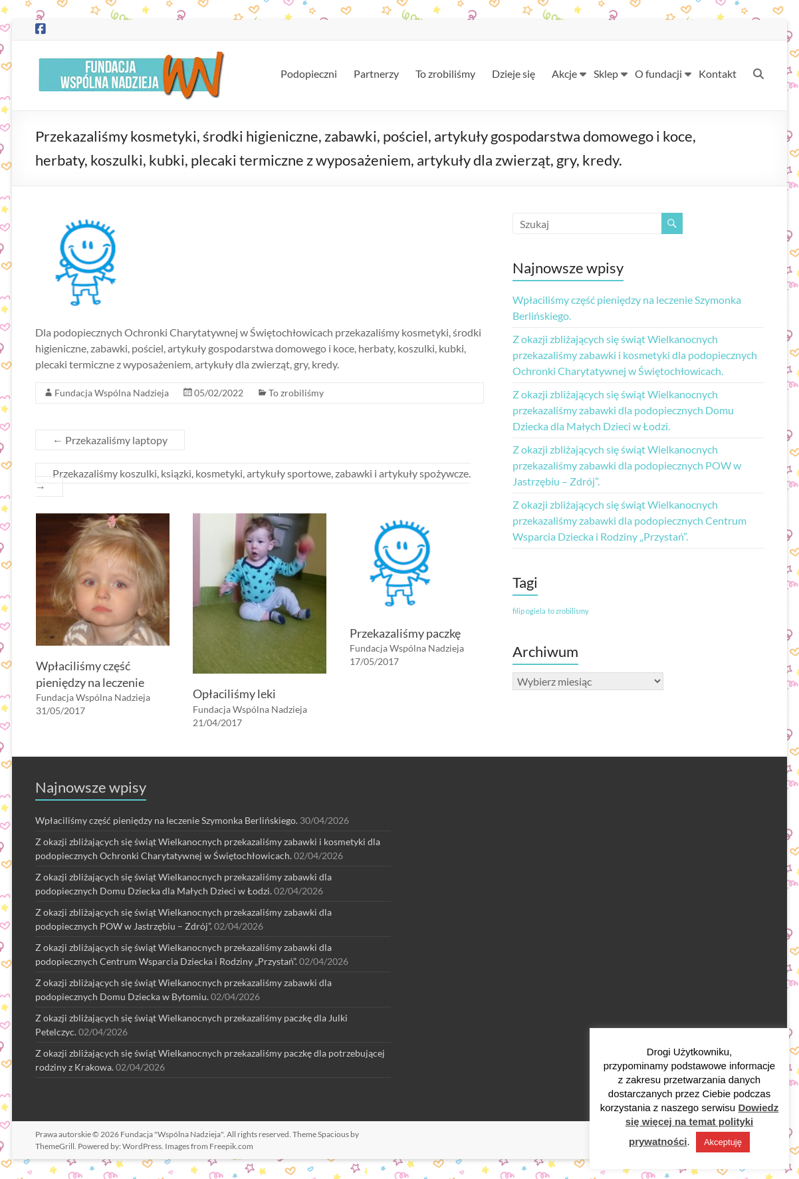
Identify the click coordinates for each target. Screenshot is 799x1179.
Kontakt (718, 73)
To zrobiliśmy (445, 73)
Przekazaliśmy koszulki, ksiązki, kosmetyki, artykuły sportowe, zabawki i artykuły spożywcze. (253, 480)
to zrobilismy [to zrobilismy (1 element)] (568, 610)
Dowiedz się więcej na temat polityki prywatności (702, 1124)
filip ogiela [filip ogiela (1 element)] (529, 610)
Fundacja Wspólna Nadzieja (112, 392)
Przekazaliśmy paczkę (405, 633)
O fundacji (658, 73)
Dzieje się (513, 73)
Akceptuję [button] (723, 1142)
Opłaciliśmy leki (234, 693)
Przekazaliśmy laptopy (110, 440)
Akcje (564, 73)
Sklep (606, 73)
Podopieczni (309, 73)
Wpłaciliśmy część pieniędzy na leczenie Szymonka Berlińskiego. (166, 820)
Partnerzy (376, 73)
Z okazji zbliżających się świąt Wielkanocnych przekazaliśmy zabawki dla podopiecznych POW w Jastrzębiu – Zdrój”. (627, 465)
